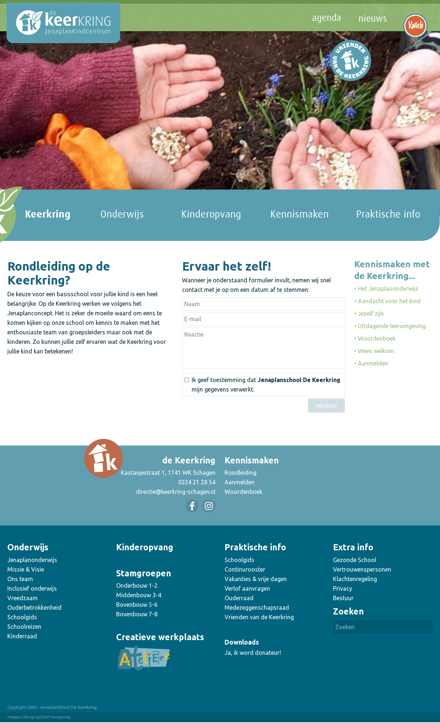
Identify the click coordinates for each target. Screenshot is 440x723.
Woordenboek (243, 491)
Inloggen (14, 717)
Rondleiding (240, 472)
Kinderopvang (144, 547)
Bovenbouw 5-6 (137, 604)
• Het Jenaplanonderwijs (386, 288)
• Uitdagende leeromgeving (390, 326)
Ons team (20, 579)
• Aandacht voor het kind (387, 301)
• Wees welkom (374, 351)
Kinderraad (22, 636)
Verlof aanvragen (247, 588)
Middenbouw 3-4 (138, 595)
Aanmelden (240, 482)
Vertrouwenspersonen (362, 569)
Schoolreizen (24, 626)
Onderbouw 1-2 (137, 585)
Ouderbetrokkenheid (34, 607)
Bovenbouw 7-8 (137, 614)
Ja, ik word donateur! (253, 652)
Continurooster (245, 569)
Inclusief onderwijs (32, 588)
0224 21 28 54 (196, 482)
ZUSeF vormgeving (55, 717)
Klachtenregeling (355, 579)
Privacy (342, 588)
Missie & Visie (25, 569)
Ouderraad (239, 598)
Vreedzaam (22, 598)
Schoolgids (22, 617)
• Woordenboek (375, 338)
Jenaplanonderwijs (32, 560)
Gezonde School (354, 560)
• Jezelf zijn (369, 313)
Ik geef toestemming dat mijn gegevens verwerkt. (266, 385)
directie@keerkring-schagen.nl (175, 491)
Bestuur (343, 598)
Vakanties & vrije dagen (256, 579)
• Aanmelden (371, 363)
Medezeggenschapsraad (257, 607)
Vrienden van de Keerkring (259, 617)
